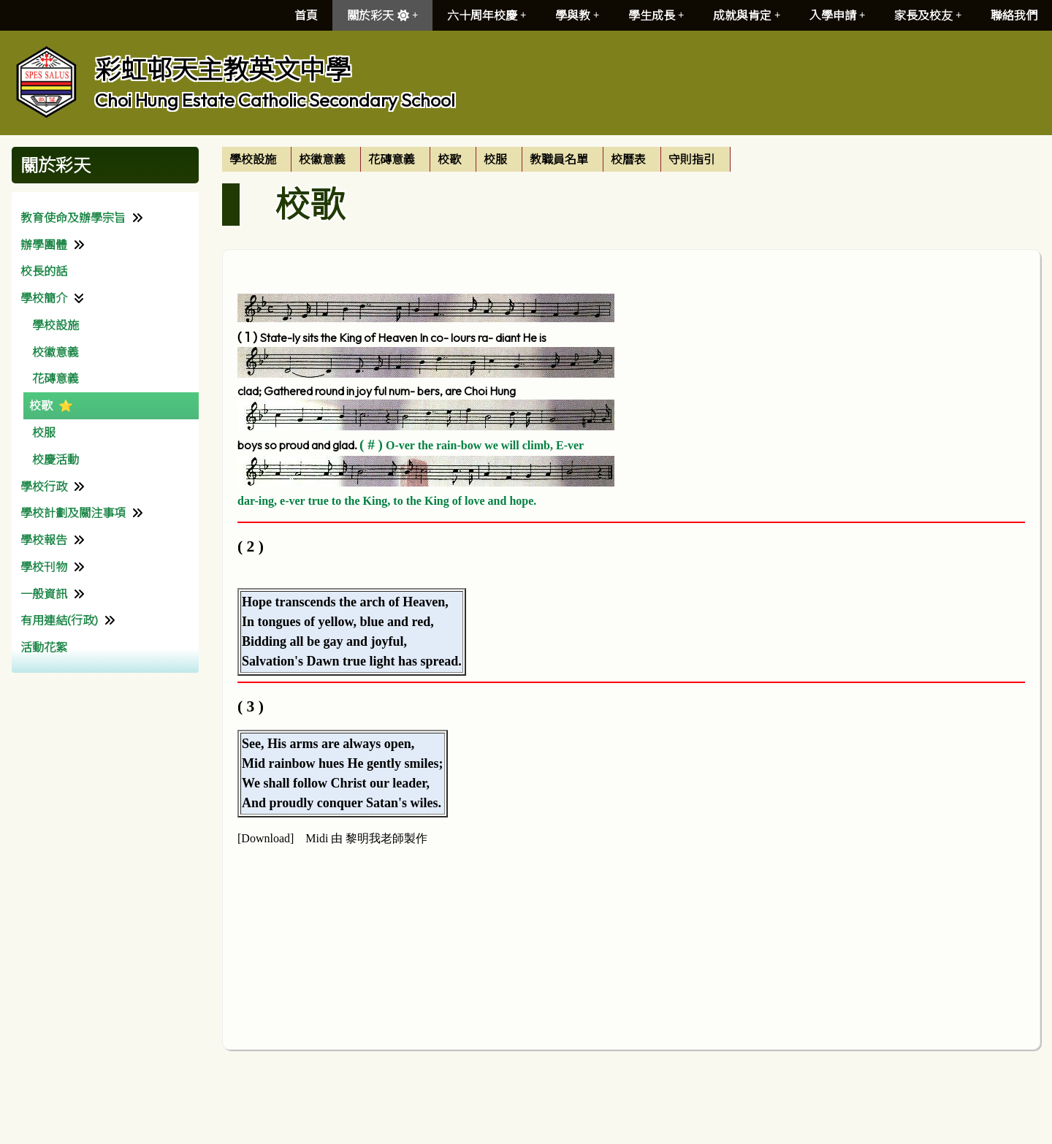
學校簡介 (43, 298)
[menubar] (476, 159)
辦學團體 (43, 244)
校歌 (41, 405)
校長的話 (43, 271)
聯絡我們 (1014, 15)
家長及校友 (927, 15)
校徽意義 (55, 352)
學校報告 (43, 540)
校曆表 (628, 159)
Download (265, 838)
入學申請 (837, 15)
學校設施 (55, 325)
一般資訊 (43, 594)
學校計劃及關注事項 (73, 513)
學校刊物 (43, 567)
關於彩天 (382, 15)
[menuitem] (256, 159)
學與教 (577, 15)
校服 (44, 432)
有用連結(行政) (59, 620)
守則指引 (691, 159)
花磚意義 (55, 378)
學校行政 (43, 486)
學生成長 (656, 15)
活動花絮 (43, 647)
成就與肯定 (746, 15)
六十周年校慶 (486, 15)
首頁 (306, 15)
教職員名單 (559, 159)
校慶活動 (55, 459)
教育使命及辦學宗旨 (73, 217)
